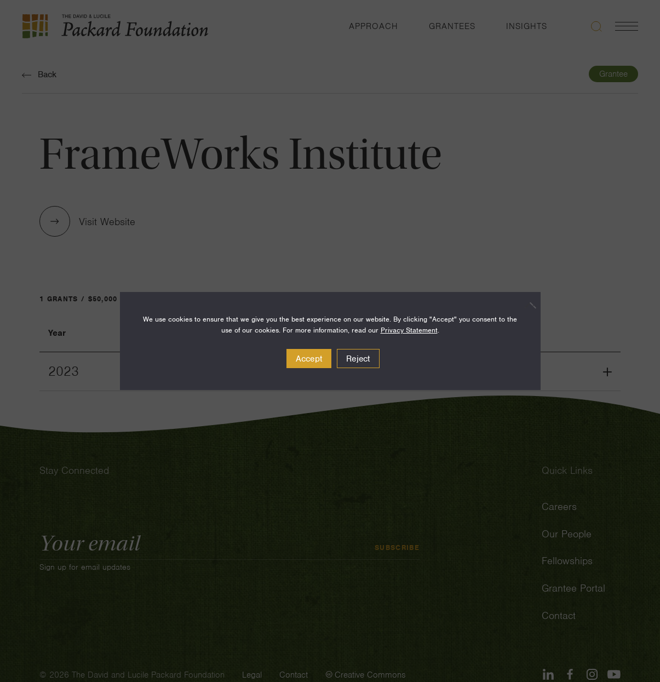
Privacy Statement (409, 330)
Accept (309, 358)
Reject (358, 358)
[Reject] (526, 305)
